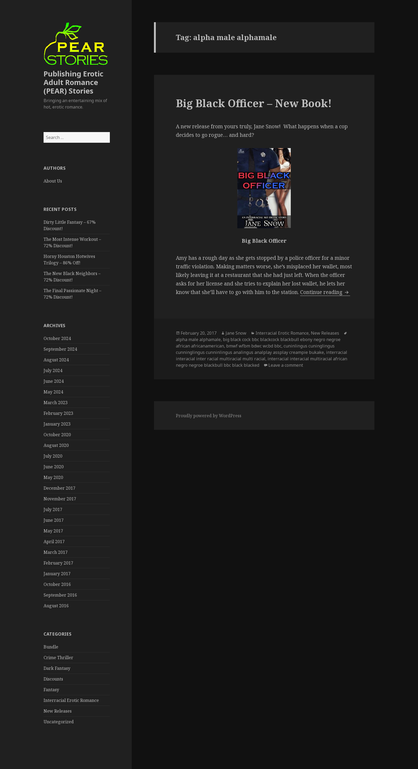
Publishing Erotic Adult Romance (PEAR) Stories (73, 82)
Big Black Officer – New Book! (254, 103)
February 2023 (58, 413)
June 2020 (54, 467)
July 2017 (53, 509)
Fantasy (51, 690)
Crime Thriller (58, 657)
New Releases (58, 711)
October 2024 (57, 338)
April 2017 (54, 541)
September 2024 (60, 349)
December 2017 (59, 488)
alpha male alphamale (198, 339)
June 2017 (54, 520)
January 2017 (57, 574)
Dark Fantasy (57, 668)
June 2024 (54, 381)
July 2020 (53, 456)
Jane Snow (236, 333)
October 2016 (57, 584)
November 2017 (60, 499)
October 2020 (57, 435)
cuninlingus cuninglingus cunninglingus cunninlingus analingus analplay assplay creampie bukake (255, 349)
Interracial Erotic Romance (71, 700)
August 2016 (56, 606)
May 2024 (53, 392)
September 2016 (60, 595)
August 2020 (56, 445)
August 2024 (56, 360)
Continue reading (325, 292)
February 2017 (58, 563)
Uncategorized (59, 722)
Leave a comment (285, 365)
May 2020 (53, 477)
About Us (53, 181)
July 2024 (53, 370)
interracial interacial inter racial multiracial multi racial (261, 355)
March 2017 (56, 552)
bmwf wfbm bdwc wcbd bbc (253, 346)
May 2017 (53, 531)
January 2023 (57, 424)
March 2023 (56, 402)
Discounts (53, 679)
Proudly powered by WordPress (208, 416)
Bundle (51, 647)
